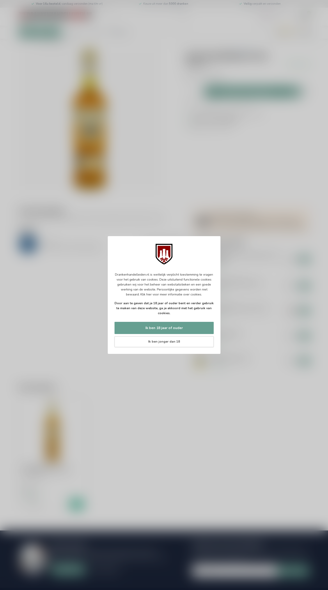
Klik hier (146, 294)
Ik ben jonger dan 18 (164, 341)
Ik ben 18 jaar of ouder (164, 327)
